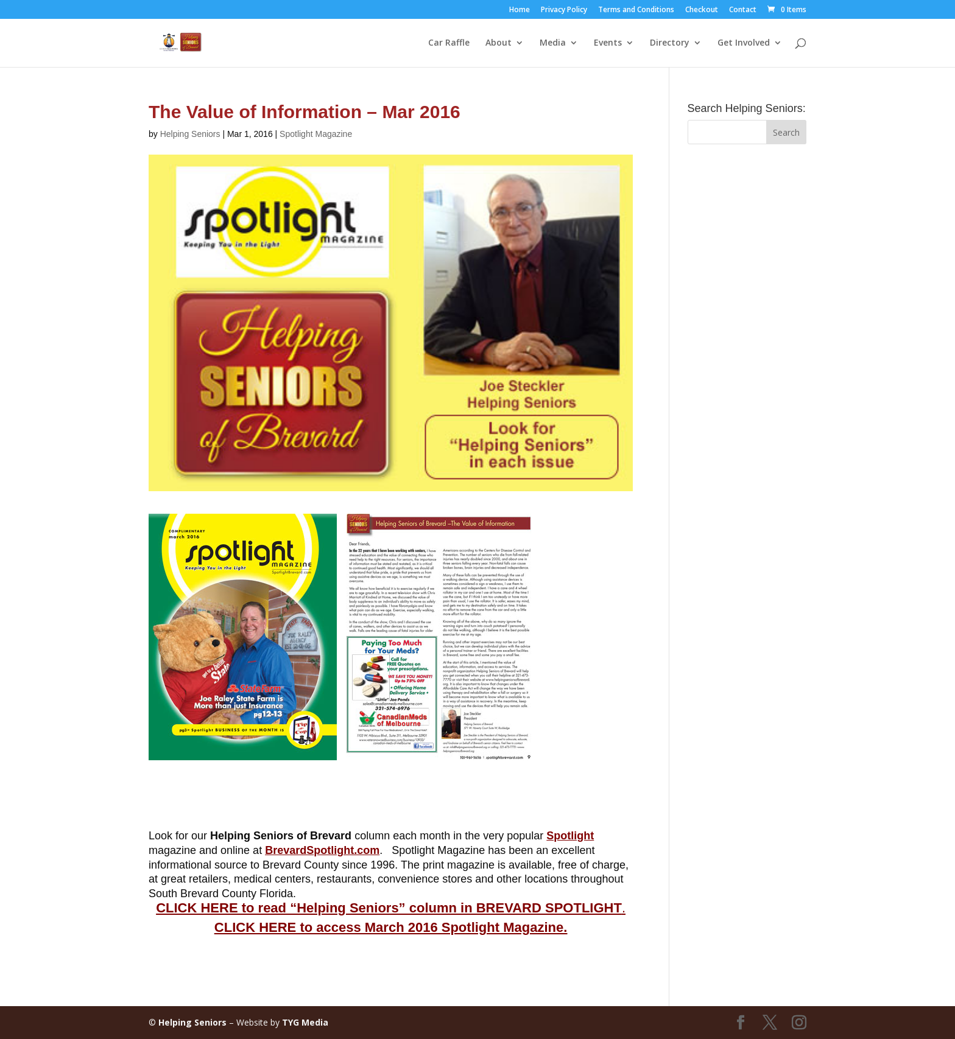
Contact (742, 10)
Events (608, 43)
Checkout (701, 10)
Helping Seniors (190, 134)
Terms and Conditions (636, 10)
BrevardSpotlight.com (322, 850)
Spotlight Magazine (316, 134)
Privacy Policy (564, 10)
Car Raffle (449, 43)
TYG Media (305, 1022)
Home (519, 10)
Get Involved (743, 43)
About (498, 43)
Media (553, 43)
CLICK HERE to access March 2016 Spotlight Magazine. (390, 927)
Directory (669, 43)
